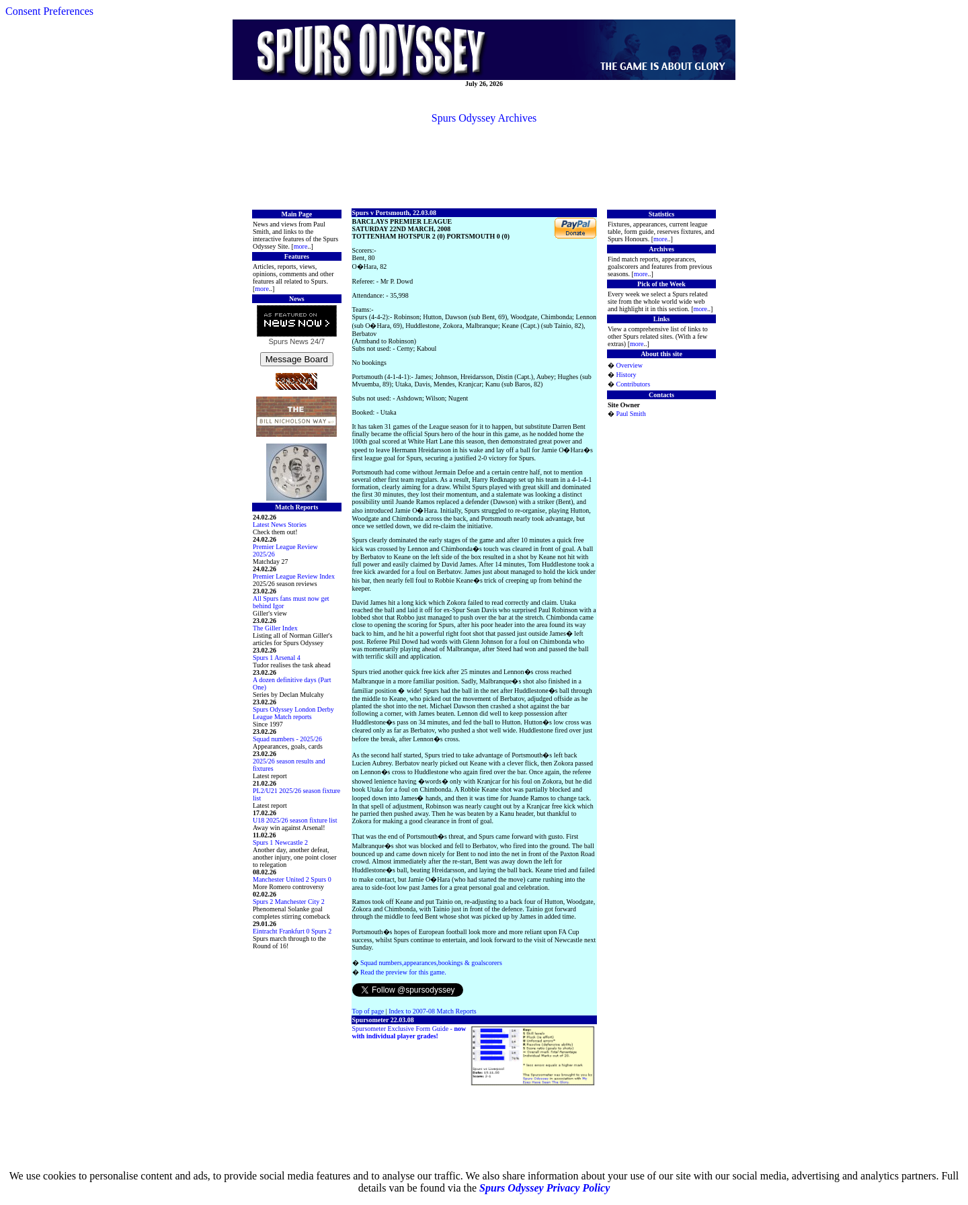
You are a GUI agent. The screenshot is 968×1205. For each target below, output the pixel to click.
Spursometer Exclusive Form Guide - (409, 1032)
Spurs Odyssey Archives (484, 118)
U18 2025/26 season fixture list (295, 820)
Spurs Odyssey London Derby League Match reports (293, 713)
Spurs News (288, 341)
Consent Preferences (49, 11)
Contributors (633, 384)
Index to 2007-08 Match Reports (433, 1011)
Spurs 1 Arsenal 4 (276, 657)
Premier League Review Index (294, 576)
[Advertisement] (484, 165)
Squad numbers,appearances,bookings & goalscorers (431, 962)
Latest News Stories (280, 524)
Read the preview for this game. (403, 972)
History (626, 374)
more (301, 246)
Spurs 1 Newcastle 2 (280, 842)
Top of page (368, 1011)
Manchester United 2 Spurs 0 (292, 879)
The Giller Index (275, 628)
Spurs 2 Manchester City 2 (289, 901)
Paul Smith (630, 413)
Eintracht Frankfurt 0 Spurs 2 (292, 931)
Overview (629, 365)
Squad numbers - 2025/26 (287, 739)
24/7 (317, 341)
